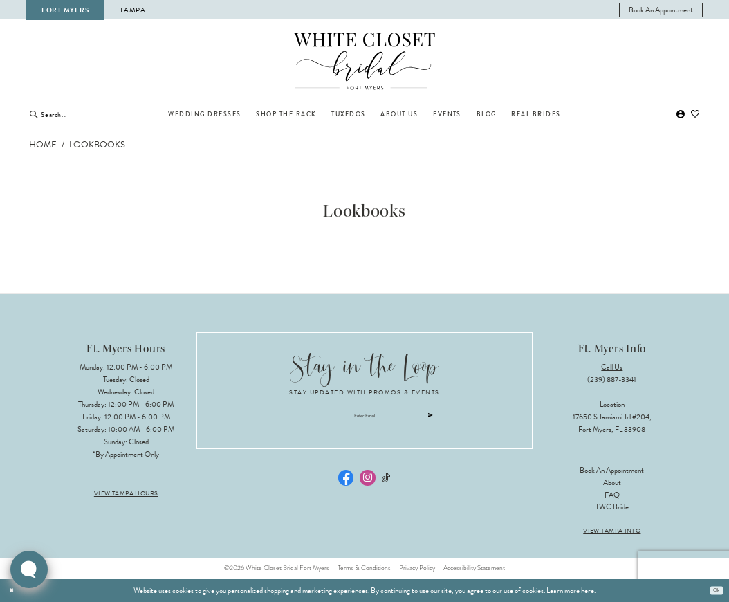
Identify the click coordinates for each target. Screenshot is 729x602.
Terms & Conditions (364, 568)
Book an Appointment (612, 470)
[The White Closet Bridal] (364, 61)
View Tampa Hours (126, 493)
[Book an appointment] (661, 10)
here (587, 590)
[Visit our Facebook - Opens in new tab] (345, 484)
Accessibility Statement (474, 568)
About (612, 483)
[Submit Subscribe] (469, 418)
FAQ (612, 495)
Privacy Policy (417, 568)
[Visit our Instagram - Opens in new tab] (367, 484)
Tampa (133, 10)
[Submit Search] (33, 114)
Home (43, 145)
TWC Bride (612, 507)
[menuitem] (661, 10)
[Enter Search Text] (85, 114)
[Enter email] (365, 418)
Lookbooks (97, 145)
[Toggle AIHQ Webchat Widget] (29, 569)
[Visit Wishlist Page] (695, 114)
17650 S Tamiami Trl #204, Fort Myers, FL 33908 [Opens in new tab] (612, 423)
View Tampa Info (611, 531)
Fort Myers (65, 10)
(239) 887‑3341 (611, 379)
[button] (680, 114)
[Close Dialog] (14, 590)
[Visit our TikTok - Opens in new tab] (386, 484)
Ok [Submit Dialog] (713, 590)
